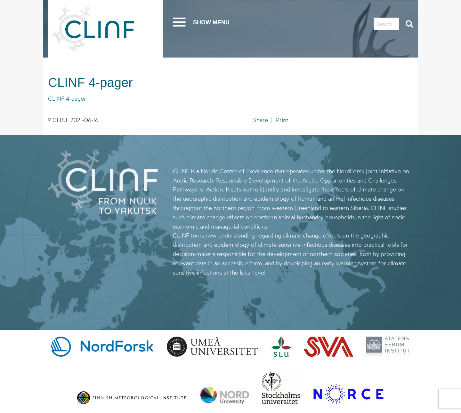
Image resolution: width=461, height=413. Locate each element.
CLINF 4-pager (90, 82)
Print (282, 119)
